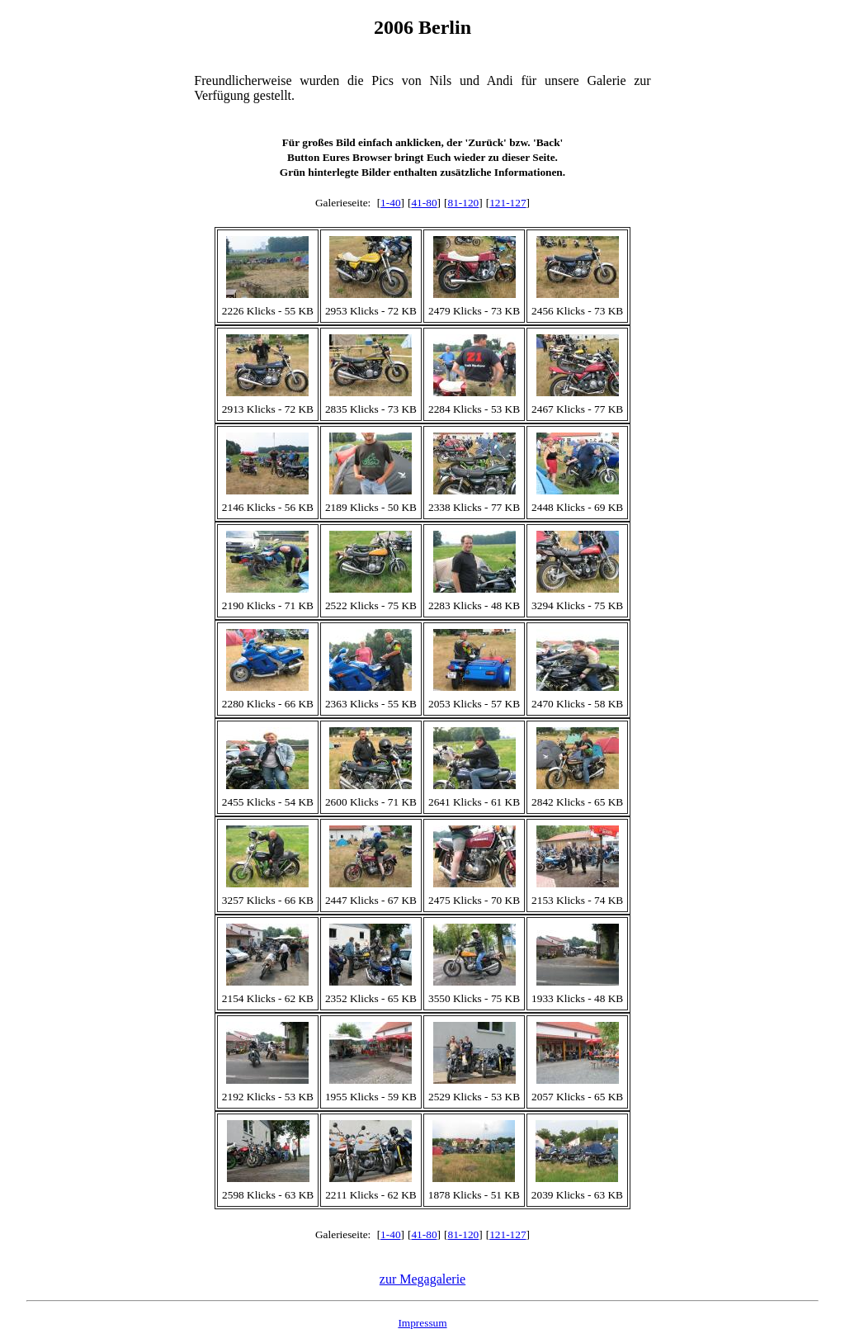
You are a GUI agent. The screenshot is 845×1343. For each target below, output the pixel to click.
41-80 (424, 202)
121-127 (507, 202)
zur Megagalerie (422, 1279)
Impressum (422, 1323)
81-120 (463, 202)
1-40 (390, 202)
